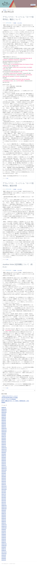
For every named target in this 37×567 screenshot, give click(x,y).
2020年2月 (3, 521)
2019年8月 (3, 531)
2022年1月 (3, 484)
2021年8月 (3, 492)
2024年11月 (4, 430)
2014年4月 (3, 559)
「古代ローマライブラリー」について (9, 396)
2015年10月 (4, 553)
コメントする (19, 189)
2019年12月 (4, 524)
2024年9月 (3, 433)
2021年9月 (3, 490)
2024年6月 (3, 438)
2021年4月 (3, 498)
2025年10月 (4, 412)
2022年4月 (3, 479)
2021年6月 (3, 495)
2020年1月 (3, 523)
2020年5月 (3, 516)
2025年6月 (3, 418)
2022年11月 (4, 468)
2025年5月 (3, 420)
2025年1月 (3, 426)
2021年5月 (3, 497)
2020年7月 (3, 513)
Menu (33, 4)
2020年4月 (3, 518)
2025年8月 (3, 415)
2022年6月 (3, 476)
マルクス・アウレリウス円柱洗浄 (8, 399)
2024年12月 (4, 428)
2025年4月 (3, 421)
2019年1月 (3, 542)
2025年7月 (3, 417)
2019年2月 (3, 540)
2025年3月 (3, 423)
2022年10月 (4, 470)
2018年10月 (4, 545)
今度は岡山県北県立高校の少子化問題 (9, 397)
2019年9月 (3, 529)
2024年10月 (4, 431)
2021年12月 (4, 486)
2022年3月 (3, 481)
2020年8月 (3, 511)
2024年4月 (3, 441)
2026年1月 (3, 407)
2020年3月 (3, 519)
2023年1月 (3, 465)
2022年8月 (3, 473)
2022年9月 (3, 471)
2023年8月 (3, 454)
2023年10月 (4, 450)
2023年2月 (3, 463)
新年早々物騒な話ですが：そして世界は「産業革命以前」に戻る (15, 400)
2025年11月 (4, 410)
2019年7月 (3, 532)
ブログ (7, 178)
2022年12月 (4, 466)
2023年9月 (3, 452)
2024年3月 (3, 442)
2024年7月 (3, 436)
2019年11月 (4, 526)
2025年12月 (4, 409)
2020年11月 (4, 507)
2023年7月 (3, 455)
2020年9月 (3, 510)
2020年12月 (4, 505)
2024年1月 (3, 446)
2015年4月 (3, 555)
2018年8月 (3, 547)
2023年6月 (3, 457)
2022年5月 (3, 478)
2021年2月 (3, 502)
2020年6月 (3, 515)
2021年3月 (3, 500)
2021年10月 (4, 489)
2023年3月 (3, 462)
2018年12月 (4, 543)
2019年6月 (3, 534)
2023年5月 (3, 458)
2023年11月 (4, 449)
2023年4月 (3, 460)
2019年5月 (3, 535)
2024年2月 (3, 444)
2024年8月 (3, 434)
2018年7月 (3, 548)
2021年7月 (3, 494)
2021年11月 (4, 487)
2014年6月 (3, 556)
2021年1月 (3, 503)
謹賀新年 (3, 402)
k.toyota (15, 189)
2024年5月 (3, 439)
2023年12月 (4, 447)
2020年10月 (4, 508)
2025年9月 (3, 413)
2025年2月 (3, 425)
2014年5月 (3, 558)
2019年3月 (3, 539)
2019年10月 (4, 527)
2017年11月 (4, 551)
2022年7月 (3, 474)
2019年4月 (3, 537)
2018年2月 (3, 550)
